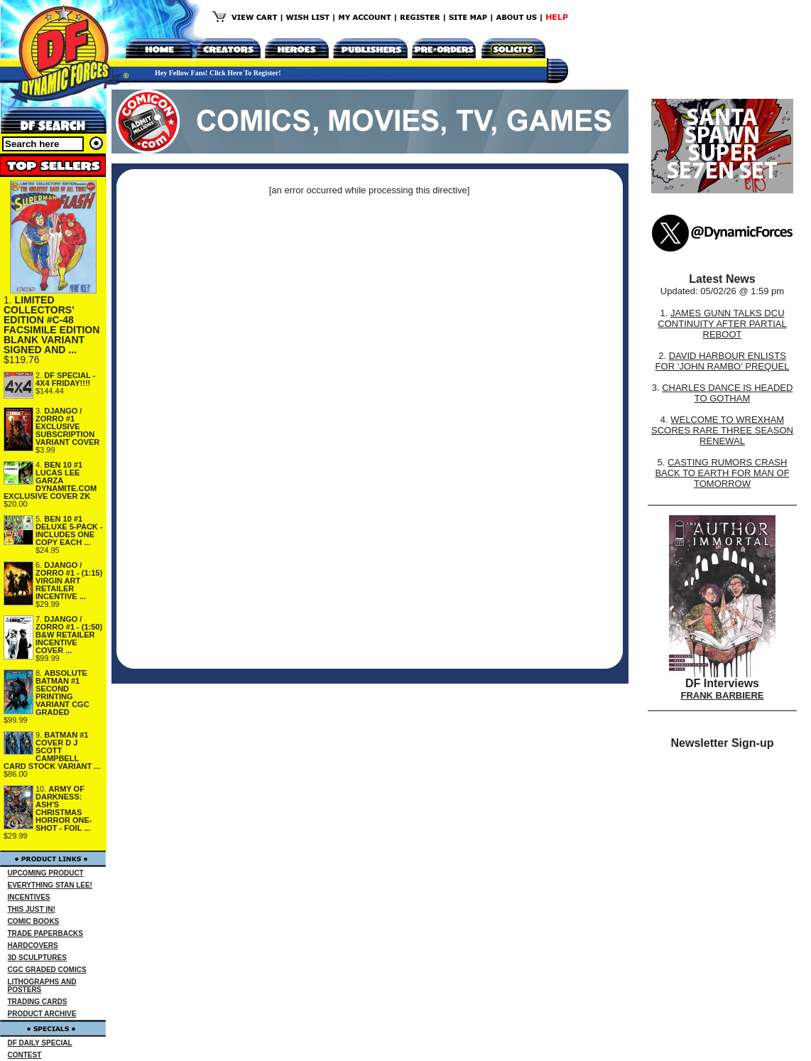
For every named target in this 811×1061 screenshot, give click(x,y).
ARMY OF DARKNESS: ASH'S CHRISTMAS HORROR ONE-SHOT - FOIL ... (64, 808)
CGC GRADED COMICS (47, 970)
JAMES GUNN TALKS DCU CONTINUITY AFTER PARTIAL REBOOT (722, 324)
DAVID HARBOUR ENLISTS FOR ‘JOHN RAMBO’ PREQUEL (722, 361)
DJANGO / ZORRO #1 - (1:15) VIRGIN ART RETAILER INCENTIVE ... (69, 580)
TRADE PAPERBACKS (46, 933)
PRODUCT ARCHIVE (42, 1014)
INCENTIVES (29, 897)
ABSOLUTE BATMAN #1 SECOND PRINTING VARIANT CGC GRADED (62, 692)
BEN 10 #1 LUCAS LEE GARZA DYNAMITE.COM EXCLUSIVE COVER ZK (50, 480)
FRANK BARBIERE (722, 695)
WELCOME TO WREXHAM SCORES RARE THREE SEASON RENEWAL (722, 430)
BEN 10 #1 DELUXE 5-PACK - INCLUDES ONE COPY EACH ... (69, 530)
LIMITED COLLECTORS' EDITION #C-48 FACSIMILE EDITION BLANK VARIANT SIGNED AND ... (51, 324)
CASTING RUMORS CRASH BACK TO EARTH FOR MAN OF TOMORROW (722, 473)
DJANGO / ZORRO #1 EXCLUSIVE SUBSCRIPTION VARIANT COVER (67, 426)
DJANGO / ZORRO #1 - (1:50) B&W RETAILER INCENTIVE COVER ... (69, 635)
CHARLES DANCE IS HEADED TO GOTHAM (727, 393)
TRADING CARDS (37, 1002)
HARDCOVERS (33, 945)
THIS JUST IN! (31, 909)
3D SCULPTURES (37, 958)
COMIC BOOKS (34, 921)
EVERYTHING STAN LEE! (50, 885)
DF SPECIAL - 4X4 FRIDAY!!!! (65, 379)
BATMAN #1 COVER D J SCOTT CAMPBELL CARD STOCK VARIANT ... (52, 750)
